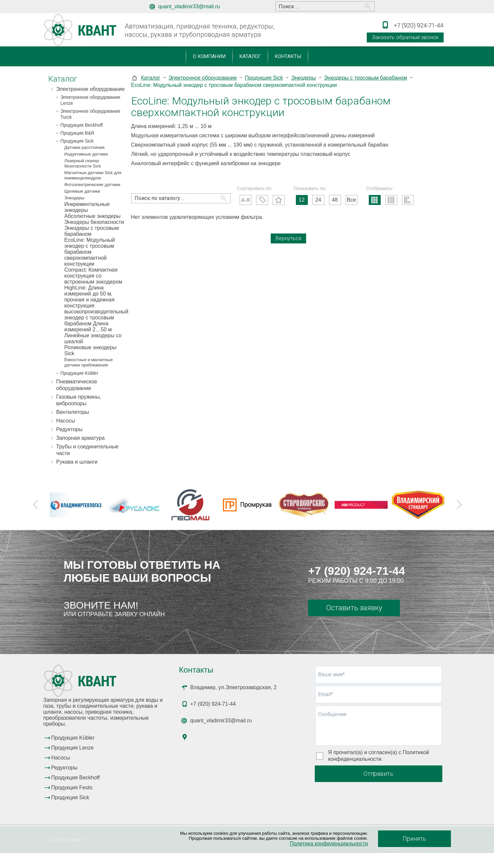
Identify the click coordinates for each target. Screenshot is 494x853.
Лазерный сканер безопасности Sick (82, 163)
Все (351, 200)
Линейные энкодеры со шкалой (93, 338)
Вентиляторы (72, 412)
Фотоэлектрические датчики (92, 184)
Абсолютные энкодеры (92, 216)
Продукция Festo (72, 787)
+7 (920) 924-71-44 (356, 570)
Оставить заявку (354, 608)
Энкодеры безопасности (94, 222)
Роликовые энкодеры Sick (90, 350)
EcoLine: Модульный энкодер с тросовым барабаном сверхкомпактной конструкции (89, 252)
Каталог (250, 56)
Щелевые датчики (82, 191)
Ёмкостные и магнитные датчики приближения (88, 362)
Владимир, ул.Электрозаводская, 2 (233, 687)
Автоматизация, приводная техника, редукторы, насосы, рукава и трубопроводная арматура (199, 30)
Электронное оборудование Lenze (90, 100)
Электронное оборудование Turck (90, 114)
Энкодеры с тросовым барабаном (91, 231)
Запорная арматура (80, 438)
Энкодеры (74, 197)
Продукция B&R (77, 133)
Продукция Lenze (72, 748)
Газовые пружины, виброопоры (78, 400)
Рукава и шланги (77, 462)
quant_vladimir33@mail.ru (189, 6)
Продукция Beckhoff (81, 125)
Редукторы (69, 429)
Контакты (288, 56)
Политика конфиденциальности (329, 843)
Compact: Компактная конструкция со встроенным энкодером (93, 276)
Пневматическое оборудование (76, 385)
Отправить (378, 773)
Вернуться (288, 238)
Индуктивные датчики (86, 154)
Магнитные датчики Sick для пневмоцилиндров (92, 175)
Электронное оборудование (90, 89)
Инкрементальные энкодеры (87, 207)
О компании (209, 56)
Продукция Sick (76, 141)
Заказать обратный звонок (405, 37)
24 (318, 200)
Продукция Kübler (79, 373)
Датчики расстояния (84, 147)
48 (335, 200)
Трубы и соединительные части (87, 450)
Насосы (65, 421)
